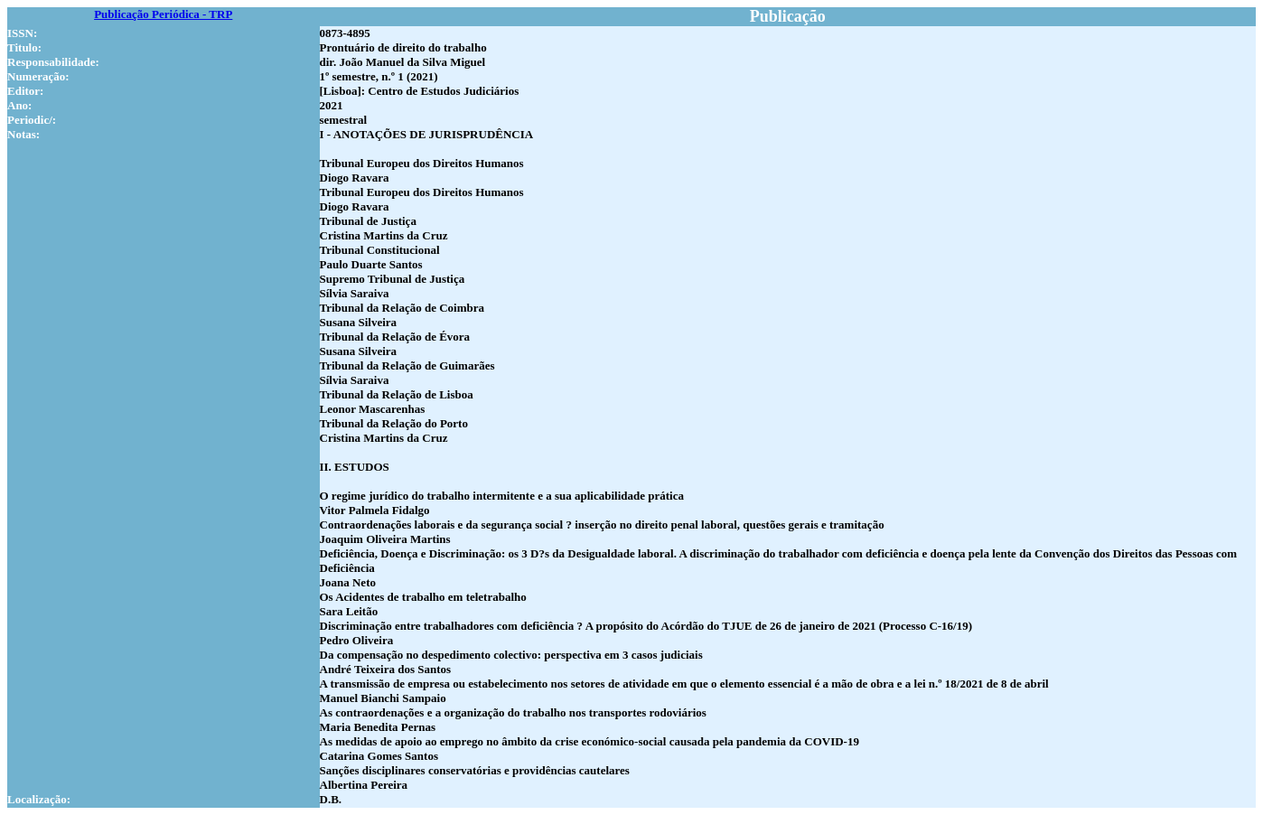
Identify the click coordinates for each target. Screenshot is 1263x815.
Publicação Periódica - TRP (163, 14)
